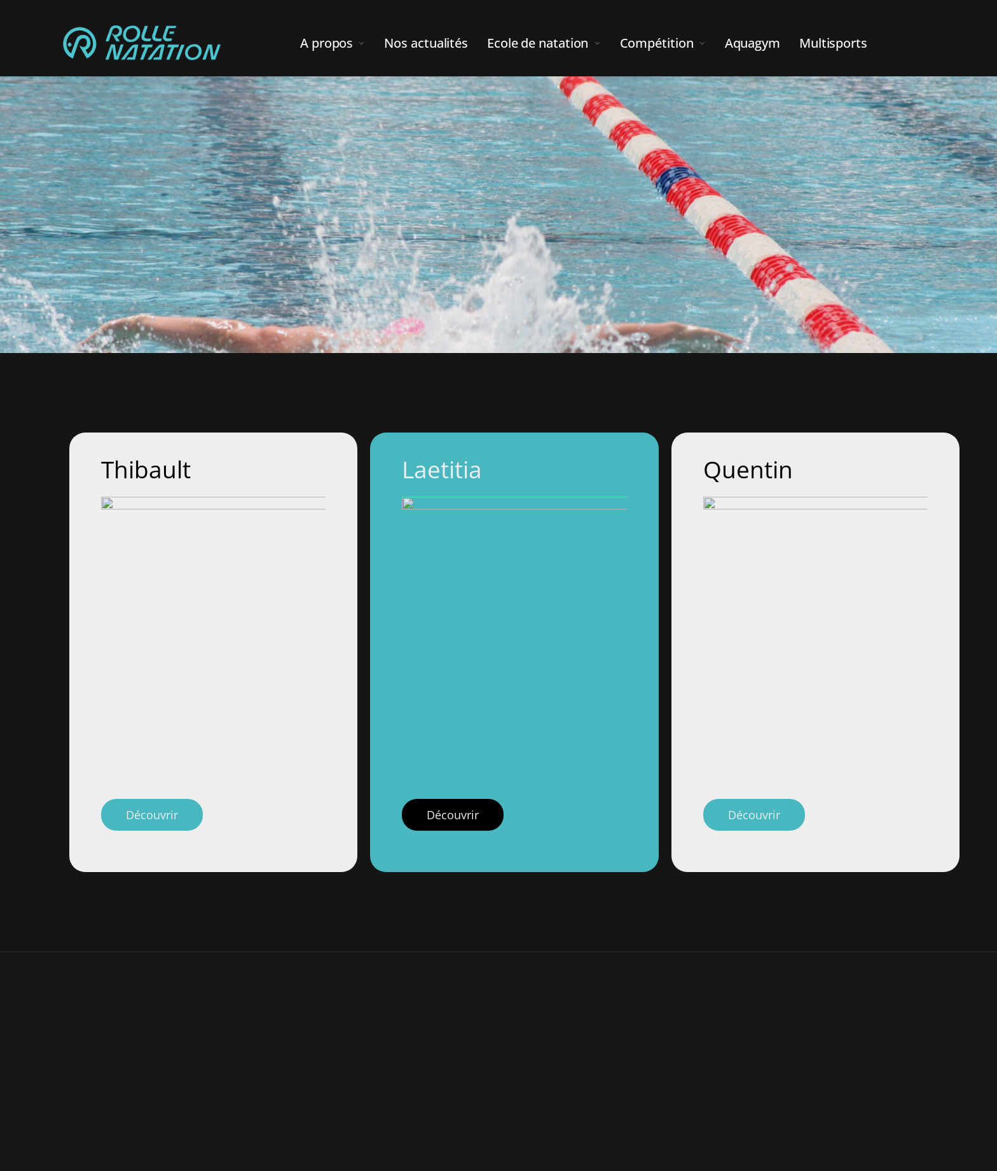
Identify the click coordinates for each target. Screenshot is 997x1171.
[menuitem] (342, 43)
